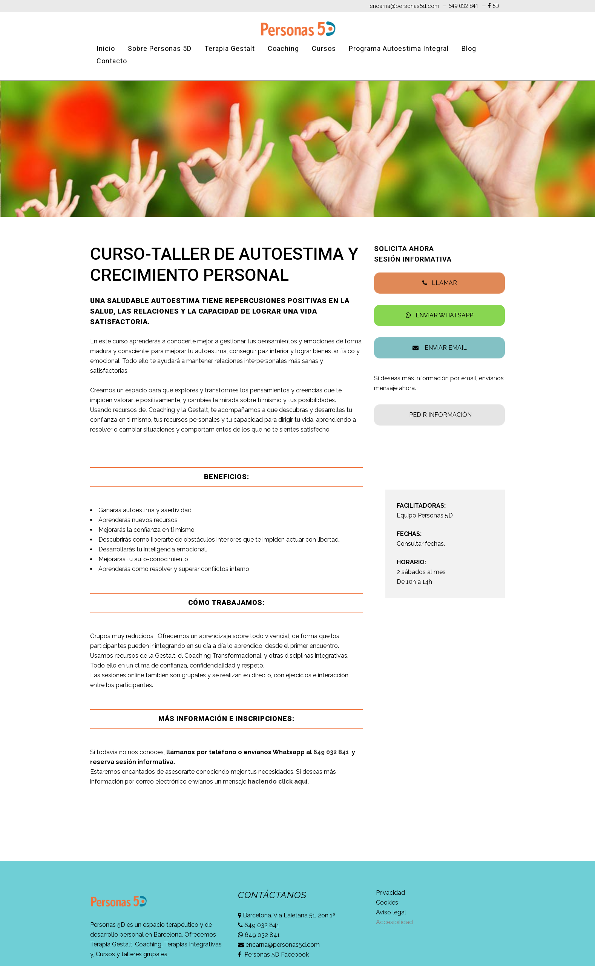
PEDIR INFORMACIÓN (440, 414)
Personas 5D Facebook (276, 954)
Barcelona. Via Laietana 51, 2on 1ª (288, 915)
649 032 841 (462, 6)
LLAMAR (444, 282)
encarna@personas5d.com (404, 6)
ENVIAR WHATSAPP (444, 315)
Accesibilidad (394, 922)
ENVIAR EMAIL (443, 347)
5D (495, 6)
